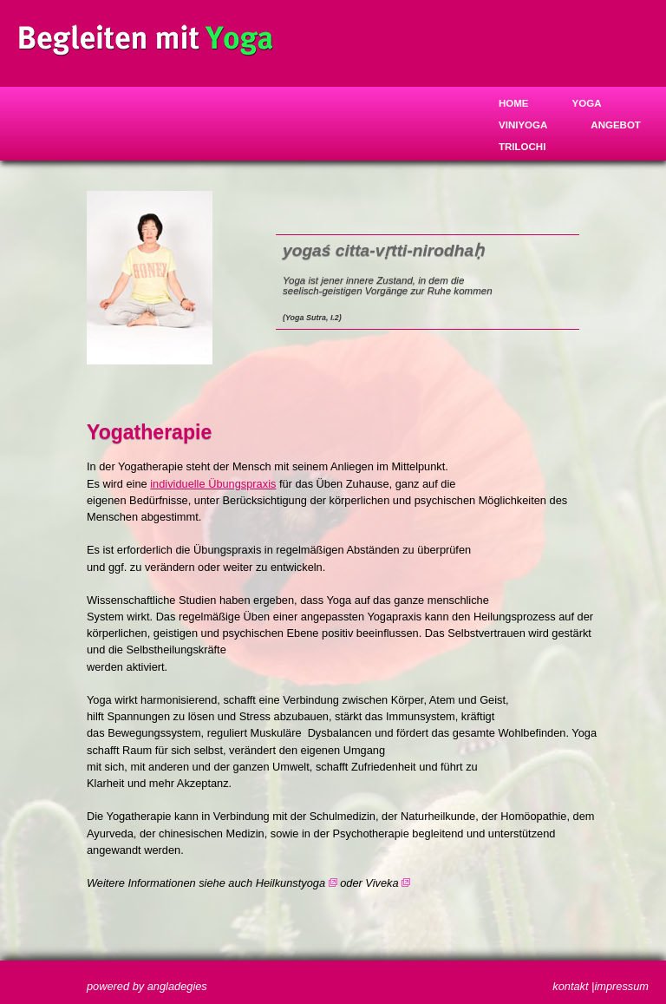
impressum (621, 986)
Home (514, 103)
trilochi (522, 146)
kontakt (570, 986)
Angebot (616, 125)
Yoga (587, 103)
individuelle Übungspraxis (213, 483)
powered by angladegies (147, 986)
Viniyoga (523, 125)
